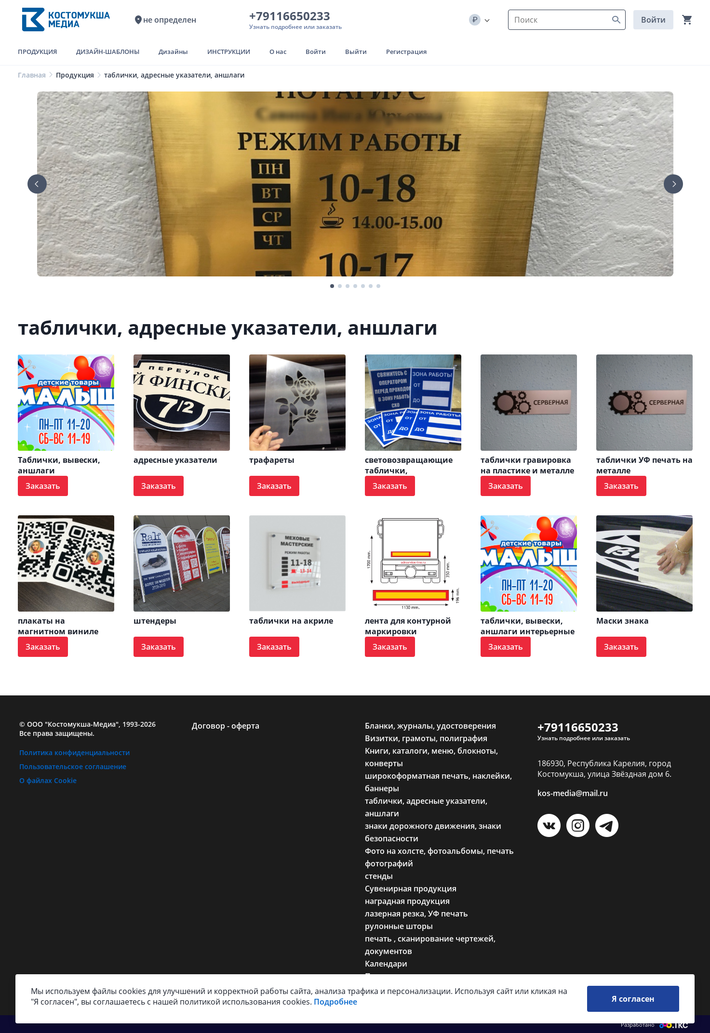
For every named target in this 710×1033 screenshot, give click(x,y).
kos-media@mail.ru (572, 793)
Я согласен (633, 999)
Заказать (43, 486)
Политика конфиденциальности (74, 752)
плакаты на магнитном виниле (58, 626)
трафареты (272, 460)
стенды (379, 876)
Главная (32, 74)
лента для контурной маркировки (408, 626)
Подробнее (335, 1001)
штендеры (155, 620)
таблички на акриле (291, 620)
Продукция (75, 74)
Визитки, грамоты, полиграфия (426, 738)
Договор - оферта (225, 725)
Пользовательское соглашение (72, 766)
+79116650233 (292, 16)
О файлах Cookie (48, 780)
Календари (386, 963)
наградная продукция (407, 901)
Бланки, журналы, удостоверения (430, 725)
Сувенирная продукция (410, 888)
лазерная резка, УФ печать (416, 913)
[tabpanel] (355, 184)
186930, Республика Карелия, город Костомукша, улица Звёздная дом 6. (604, 768)
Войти (653, 19)
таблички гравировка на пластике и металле (527, 465)
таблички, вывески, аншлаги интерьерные (528, 626)
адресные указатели (175, 460)
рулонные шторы (399, 926)
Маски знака (622, 620)
